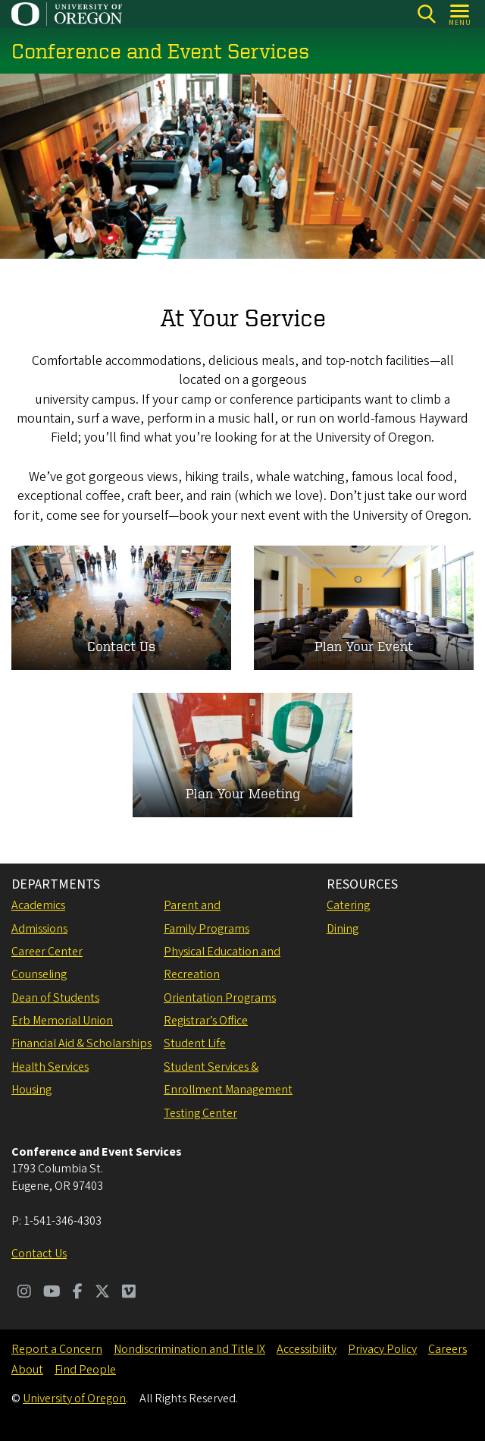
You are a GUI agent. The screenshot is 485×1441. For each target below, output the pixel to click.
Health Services (50, 1067)
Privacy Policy (382, 1349)
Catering (348, 905)
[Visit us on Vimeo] (129, 1293)
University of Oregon (74, 1398)
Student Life (195, 1043)
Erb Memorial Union (62, 1020)
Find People (85, 1369)
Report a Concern (56, 1349)
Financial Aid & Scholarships (81, 1043)
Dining (342, 928)
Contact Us (39, 1253)
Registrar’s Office (206, 1020)
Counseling (39, 974)
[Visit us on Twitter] (102, 1293)
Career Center (47, 951)
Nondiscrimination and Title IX (189, 1349)
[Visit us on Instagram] (24, 1293)
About (27, 1369)
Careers (447, 1349)
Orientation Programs (220, 998)
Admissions (39, 928)
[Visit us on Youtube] (52, 1293)
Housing (31, 1089)
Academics (38, 905)
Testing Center (200, 1113)
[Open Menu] (460, 14)
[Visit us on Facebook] (78, 1293)
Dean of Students (55, 998)
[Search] (426, 14)
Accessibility (306, 1349)
